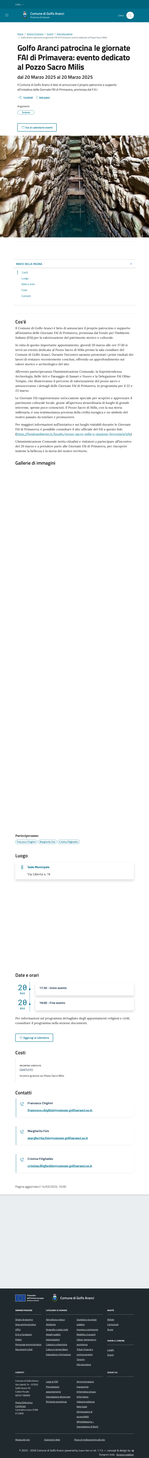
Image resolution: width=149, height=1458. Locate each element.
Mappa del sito (22, 1440)
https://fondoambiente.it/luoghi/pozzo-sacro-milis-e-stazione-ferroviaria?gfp (73, 434)
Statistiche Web (52, 1440)
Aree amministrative (25, 1324)
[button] (19, 4)
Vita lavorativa (84, 1364)
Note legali (82, 1406)
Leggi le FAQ (52, 1382)
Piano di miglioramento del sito (89, 1440)
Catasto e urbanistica (56, 1344)
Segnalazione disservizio (58, 1397)
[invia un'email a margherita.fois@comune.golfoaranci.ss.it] (58, 1138)
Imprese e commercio (87, 1329)
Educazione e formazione (58, 1354)
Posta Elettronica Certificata (24, 1404)
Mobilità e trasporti (86, 1334)
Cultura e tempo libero (57, 1349)
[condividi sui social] (25, 97)
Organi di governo (24, 1319)
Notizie (110, 1319)
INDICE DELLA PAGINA (29, 264)
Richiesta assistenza (56, 1402)
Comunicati (113, 1324)
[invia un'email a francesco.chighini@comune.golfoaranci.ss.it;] (60, 1110)
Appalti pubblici (53, 1334)
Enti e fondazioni (23, 1334)
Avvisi (110, 1329)
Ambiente (51, 1324)
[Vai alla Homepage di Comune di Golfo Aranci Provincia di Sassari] (44, 15)
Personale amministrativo (28, 1344)
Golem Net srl (85, 1450)
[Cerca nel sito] (130, 15)
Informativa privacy (86, 1392)
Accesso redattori (125, 1454)
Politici (18, 1339)
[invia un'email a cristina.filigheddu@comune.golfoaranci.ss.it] (60, 1166)
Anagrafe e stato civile (57, 1329)
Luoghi (110, 1350)
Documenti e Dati (24, 1349)
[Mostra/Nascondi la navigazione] (7, 15)
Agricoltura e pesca (55, 1319)
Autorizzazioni (53, 1339)
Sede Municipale (38, 867)
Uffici (18, 1329)
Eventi (110, 1355)
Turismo (81, 1359)
